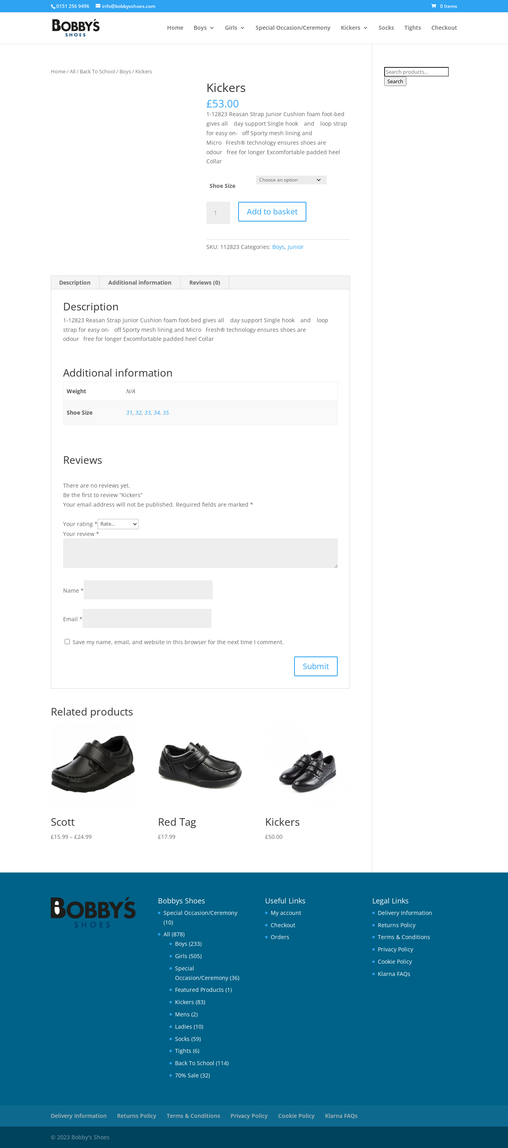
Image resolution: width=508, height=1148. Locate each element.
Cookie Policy (395, 961)
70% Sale (187, 1075)
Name (73, 590)
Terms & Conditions (404, 937)
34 (157, 412)
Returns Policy (397, 925)
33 (147, 412)
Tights (412, 28)
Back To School (97, 71)
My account (286, 912)
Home (175, 28)
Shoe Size (222, 185)
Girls (231, 28)
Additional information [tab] (139, 282)
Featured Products (199, 989)
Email (73, 619)
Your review (81, 534)
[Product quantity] (218, 213)
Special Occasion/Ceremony (293, 28)
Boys (200, 28)
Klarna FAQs (394, 974)
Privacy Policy (395, 949)
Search (395, 81)
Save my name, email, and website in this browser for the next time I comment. (178, 642)
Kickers (350, 28)
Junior (296, 247)
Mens (182, 1014)
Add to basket (272, 211)
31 (129, 412)
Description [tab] (74, 282)
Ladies (183, 1026)
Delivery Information (405, 912)
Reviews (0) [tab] (204, 282)
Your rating (80, 523)
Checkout (444, 28)
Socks (386, 28)
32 (138, 412)
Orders (280, 937)
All (72, 71)
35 (166, 412)
